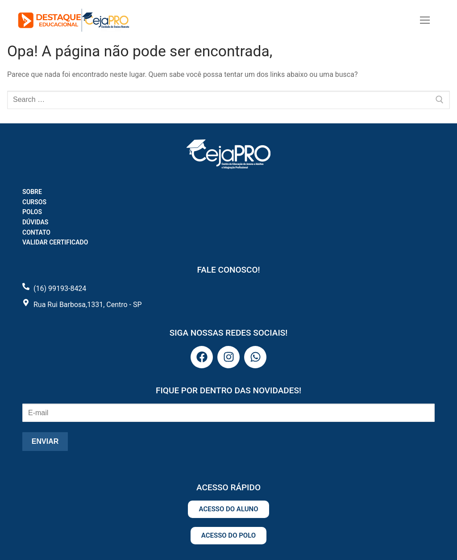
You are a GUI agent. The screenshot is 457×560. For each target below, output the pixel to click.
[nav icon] (425, 20)
